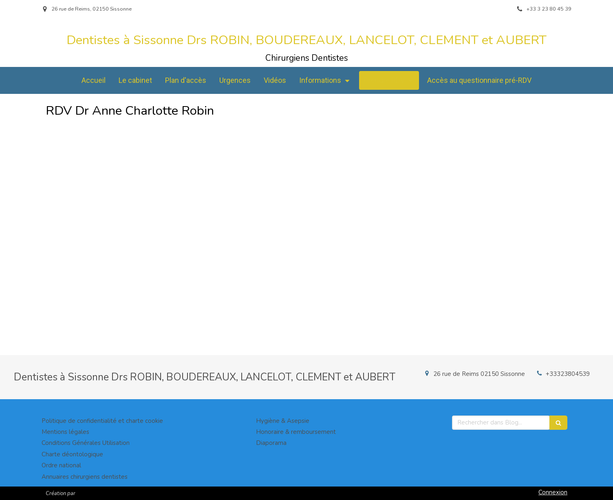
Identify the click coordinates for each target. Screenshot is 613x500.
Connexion (552, 492)
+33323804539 (568, 374)
